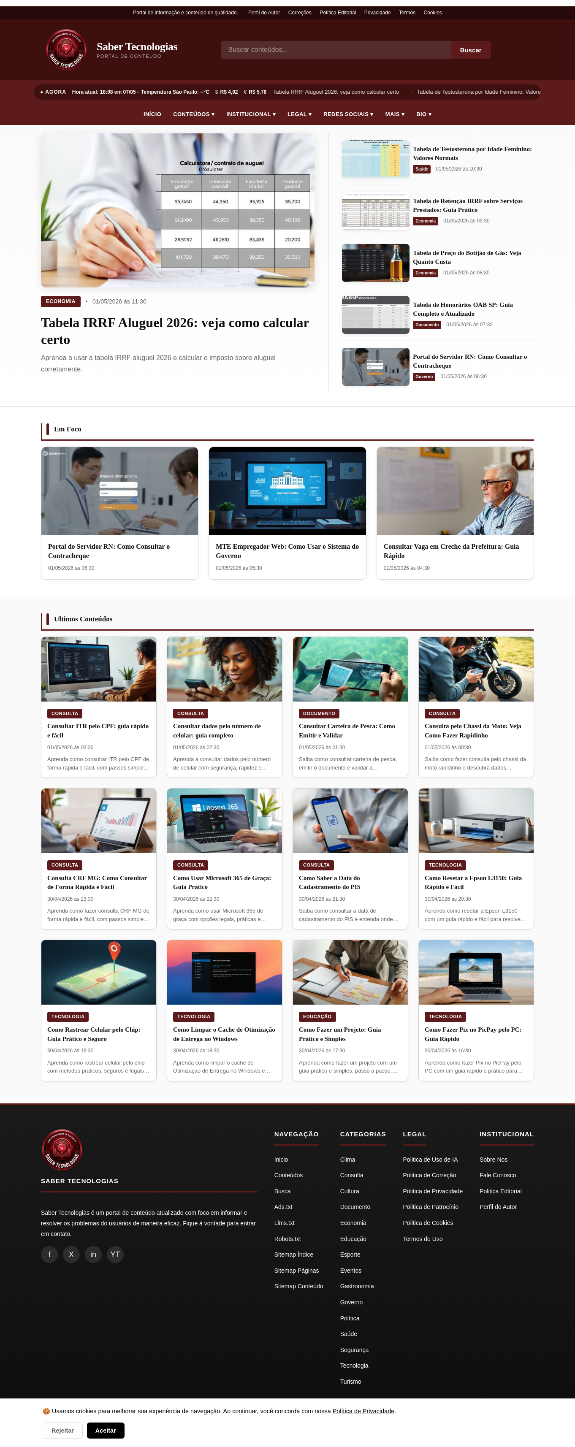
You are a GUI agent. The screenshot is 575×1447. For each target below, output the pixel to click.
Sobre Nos (493, 1159)
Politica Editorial (501, 1191)
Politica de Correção (429, 1175)
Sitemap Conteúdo (298, 1286)
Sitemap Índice (294, 1254)
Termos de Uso (423, 1239)
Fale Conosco (498, 1175)
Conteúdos (288, 1175)
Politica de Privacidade (433, 1191)
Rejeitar (63, 1430)
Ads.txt (283, 1206)
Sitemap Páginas (296, 1270)
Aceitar (105, 1430)
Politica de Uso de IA (430, 1159)
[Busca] (336, 50)
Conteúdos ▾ (193, 114)
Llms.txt (284, 1222)
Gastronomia (357, 1286)
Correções (300, 13)
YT (115, 1254)
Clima (347, 1159)
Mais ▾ (395, 114)
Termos (407, 13)
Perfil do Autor (264, 13)
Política (350, 1318)
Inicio (281, 1159)
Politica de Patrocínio (431, 1206)
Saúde (421, 169)
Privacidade (377, 13)
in (93, 1254)
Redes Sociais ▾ (348, 114)
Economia (61, 301)
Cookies (433, 13)
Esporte (350, 1254)
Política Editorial (338, 13)
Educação (317, 1016)
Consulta (65, 713)
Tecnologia (445, 864)
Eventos (351, 1270)
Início (152, 114)
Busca (282, 1191)
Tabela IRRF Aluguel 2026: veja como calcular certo (337, 92)
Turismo (350, 1381)
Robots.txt (287, 1239)
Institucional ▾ (251, 114)
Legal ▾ (300, 114)
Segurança (354, 1350)
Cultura (349, 1191)
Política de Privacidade (363, 1411)
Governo (424, 376)
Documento (427, 324)
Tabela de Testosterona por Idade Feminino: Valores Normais (492, 92)
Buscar (471, 50)
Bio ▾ (423, 114)
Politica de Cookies (428, 1222)
